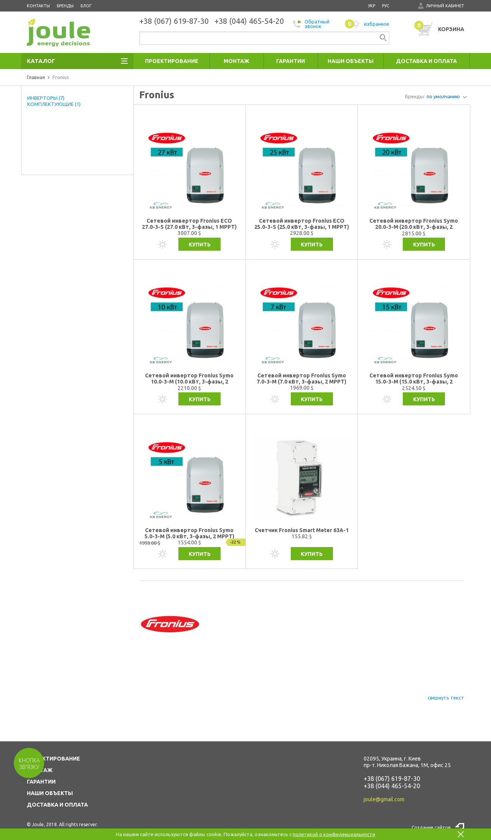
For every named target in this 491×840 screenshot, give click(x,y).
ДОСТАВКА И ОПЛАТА (57, 805)
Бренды (65, 5)
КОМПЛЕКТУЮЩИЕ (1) (54, 104)
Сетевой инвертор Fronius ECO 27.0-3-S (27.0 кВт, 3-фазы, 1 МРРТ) (189, 224)
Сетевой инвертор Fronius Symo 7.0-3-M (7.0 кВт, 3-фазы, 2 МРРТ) (301, 378)
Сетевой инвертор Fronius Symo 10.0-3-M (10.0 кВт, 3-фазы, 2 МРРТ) (189, 378)
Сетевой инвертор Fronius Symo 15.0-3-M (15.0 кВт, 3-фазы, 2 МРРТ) (413, 378)
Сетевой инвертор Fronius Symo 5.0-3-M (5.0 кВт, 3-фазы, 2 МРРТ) (189, 533)
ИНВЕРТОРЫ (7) (45, 98)
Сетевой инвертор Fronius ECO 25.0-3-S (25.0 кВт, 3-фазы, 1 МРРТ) (301, 224)
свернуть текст (446, 697)
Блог (86, 5)
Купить (200, 244)
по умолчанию (443, 96)
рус (385, 5)
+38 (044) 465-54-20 (392, 785)
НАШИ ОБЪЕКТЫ (50, 793)
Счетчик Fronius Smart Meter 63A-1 (302, 530)
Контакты (38, 5)
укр (371, 5)
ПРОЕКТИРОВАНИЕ (53, 759)
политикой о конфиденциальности (334, 834)
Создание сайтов (431, 827)
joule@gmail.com (384, 799)
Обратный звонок (311, 23)
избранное (367, 23)
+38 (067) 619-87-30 (392, 778)
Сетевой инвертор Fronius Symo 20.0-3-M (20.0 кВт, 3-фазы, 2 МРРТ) (413, 224)
